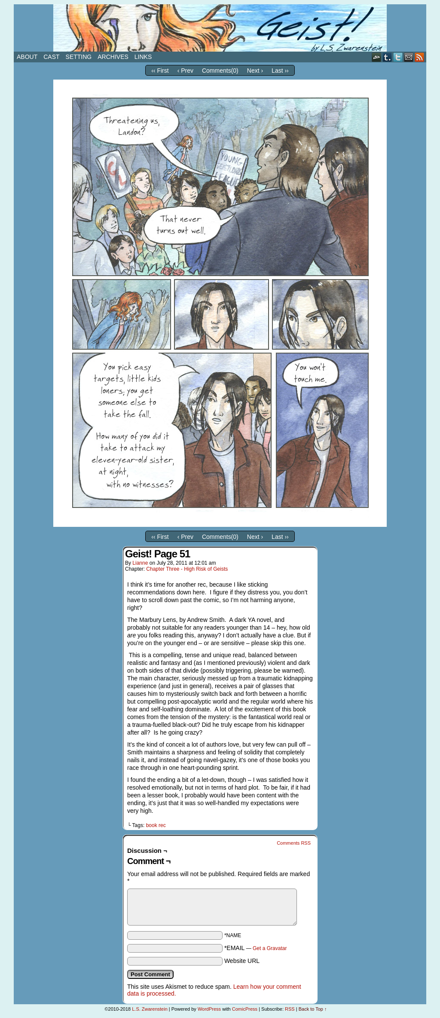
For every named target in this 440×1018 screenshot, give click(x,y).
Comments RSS (294, 843)
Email (408, 57)
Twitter (398, 57)
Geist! (220, 28)
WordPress (209, 1009)
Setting (79, 56)
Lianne (140, 563)
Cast (51, 56)
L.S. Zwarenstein (150, 1009)
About (27, 56)
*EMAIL (255, 947)
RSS (419, 57)
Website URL (242, 960)
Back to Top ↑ (313, 1009)
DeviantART (376, 57)
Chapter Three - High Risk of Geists (187, 569)
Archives (113, 56)
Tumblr (387, 57)
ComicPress (244, 1009)
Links (143, 56)
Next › (255, 70)
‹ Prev (185, 70)
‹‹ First (159, 70)
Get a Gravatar (270, 948)
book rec (156, 825)
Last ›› (280, 70)
